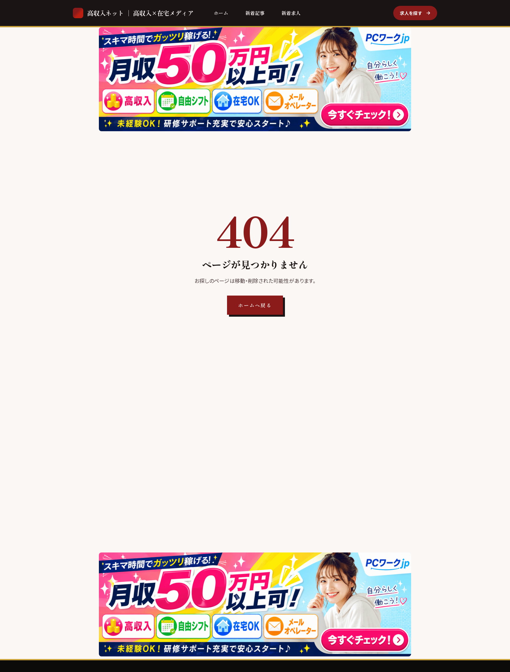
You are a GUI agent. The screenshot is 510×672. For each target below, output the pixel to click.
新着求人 (291, 12)
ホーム (221, 12)
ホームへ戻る (255, 305)
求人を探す (415, 13)
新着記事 (255, 12)
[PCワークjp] (255, 79)
